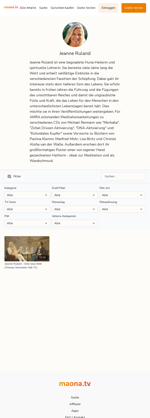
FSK (6, 216)
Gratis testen (86, 8)
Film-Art (105, 188)
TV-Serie (10, 202)
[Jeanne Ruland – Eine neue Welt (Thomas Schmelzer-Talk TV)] (26, 266)
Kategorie (10, 188)
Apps (75, 411)
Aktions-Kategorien (64, 216)
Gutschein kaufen (62, 8)
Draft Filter (58, 188)
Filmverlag (58, 202)
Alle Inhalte (28, 8)
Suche (43, 8)
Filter (14, 176)
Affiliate (75, 404)
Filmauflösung (108, 202)
